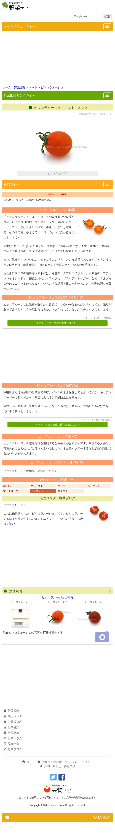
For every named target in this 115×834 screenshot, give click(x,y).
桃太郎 (7, 498)
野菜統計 (11, 739)
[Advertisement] (57, 59)
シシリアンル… (94, 498)
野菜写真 (13, 603)
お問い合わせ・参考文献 (57, 778)
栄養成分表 (13, 733)
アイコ (61, 498)
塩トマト (63, 503)
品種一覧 (11, 755)
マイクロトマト (12, 503)
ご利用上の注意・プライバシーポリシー (65, 774)
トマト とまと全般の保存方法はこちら (57, 436)
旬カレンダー (14, 728)
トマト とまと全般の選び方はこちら (57, 334)
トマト (33, 87)
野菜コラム (13, 750)
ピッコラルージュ (14, 516)
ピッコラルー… (39, 503)
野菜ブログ (13, 761)
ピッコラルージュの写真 (57, 609)
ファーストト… (39, 498)
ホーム (6, 87)
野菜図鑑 (20, 87)
